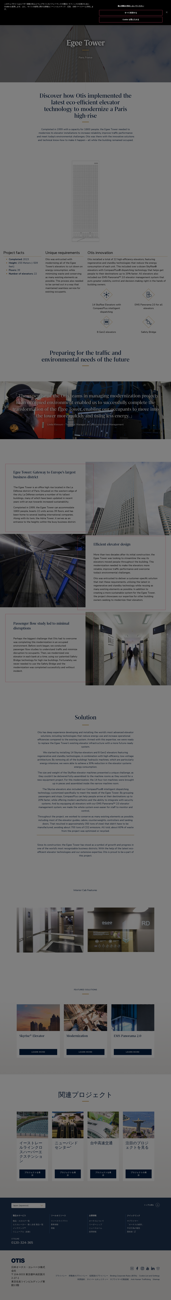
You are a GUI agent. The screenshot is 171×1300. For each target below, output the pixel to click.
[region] (85, 12)
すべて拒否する (131, 13)
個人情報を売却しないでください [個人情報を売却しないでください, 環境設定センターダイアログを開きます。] (131, 6)
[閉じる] (167, 12)
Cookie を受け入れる (131, 20)
